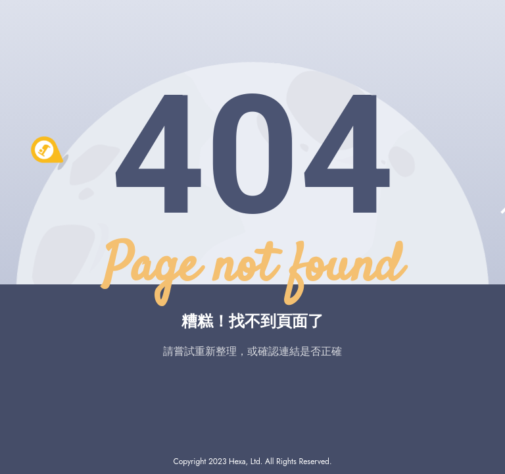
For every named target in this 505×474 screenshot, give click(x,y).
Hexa (237, 461)
